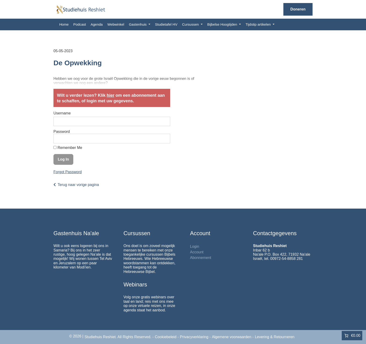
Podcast (79, 24)
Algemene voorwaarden (231, 337)
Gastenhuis (138, 24)
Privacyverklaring (194, 337)
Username (62, 113)
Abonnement (200, 258)
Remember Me (67, 148)
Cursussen (191, 24)
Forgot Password (67, 172)
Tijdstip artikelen (259, 24)
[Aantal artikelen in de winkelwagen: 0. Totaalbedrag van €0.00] (352, 335)
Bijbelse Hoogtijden (222, 24)
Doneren (298, 9)
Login (194, 246)
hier (110, 95)
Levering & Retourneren (275, 337)
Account (197, 252)
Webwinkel (115, 24)
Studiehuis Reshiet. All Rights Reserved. (117, 337)
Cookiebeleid (165, 337)
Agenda (97, 24)
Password (61, 132)
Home (64, 24)
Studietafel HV (166, 24)
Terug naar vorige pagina (78, 185)
